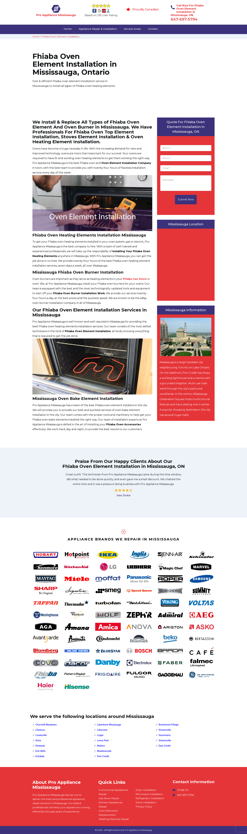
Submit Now (186, 199)
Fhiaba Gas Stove (135, 278)
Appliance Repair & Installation (98, 28)
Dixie (38, 741)
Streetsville (165, 730)
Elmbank (40, 746)
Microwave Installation (149, 794)
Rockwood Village (169, 725)
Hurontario (165, 735)
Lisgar (100, 735)
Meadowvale (104, 751)
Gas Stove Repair (109, 798)
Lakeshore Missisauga (109, 725)
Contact (153, 28)
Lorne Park (103, 741)
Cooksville (41, 735)
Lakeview (102, 730)
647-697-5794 (184, 19)
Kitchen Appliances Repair (110, 804)
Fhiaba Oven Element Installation (60, 36)
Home (68, 28)
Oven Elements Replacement (108, 812)
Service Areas (132, 28)
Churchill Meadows (46, 725)
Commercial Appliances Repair (113, 792)
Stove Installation (146, 802)
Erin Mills (40, 751)
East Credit (165, 746)
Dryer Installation (146, 789)
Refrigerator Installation (150, 798)
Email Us (183, 789)
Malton (101, 746)
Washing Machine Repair (114, 819)
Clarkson (40, 730)
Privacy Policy (144, 806)
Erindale (39, 756)
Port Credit (103, 756)
